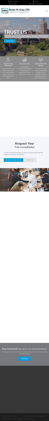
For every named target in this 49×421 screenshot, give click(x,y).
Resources (9, 416)
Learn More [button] (10, 41)
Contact (15, 416)
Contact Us (30, 160)
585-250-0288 (12, 1)
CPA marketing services (20, 418)
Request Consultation (13, 160)
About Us (36, 1)
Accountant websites (7, 418)
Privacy (4, 416)
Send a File (12, 3)
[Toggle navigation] (46, 11)
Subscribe (24, 358)
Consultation (36, 3)
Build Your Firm (30, 418)
